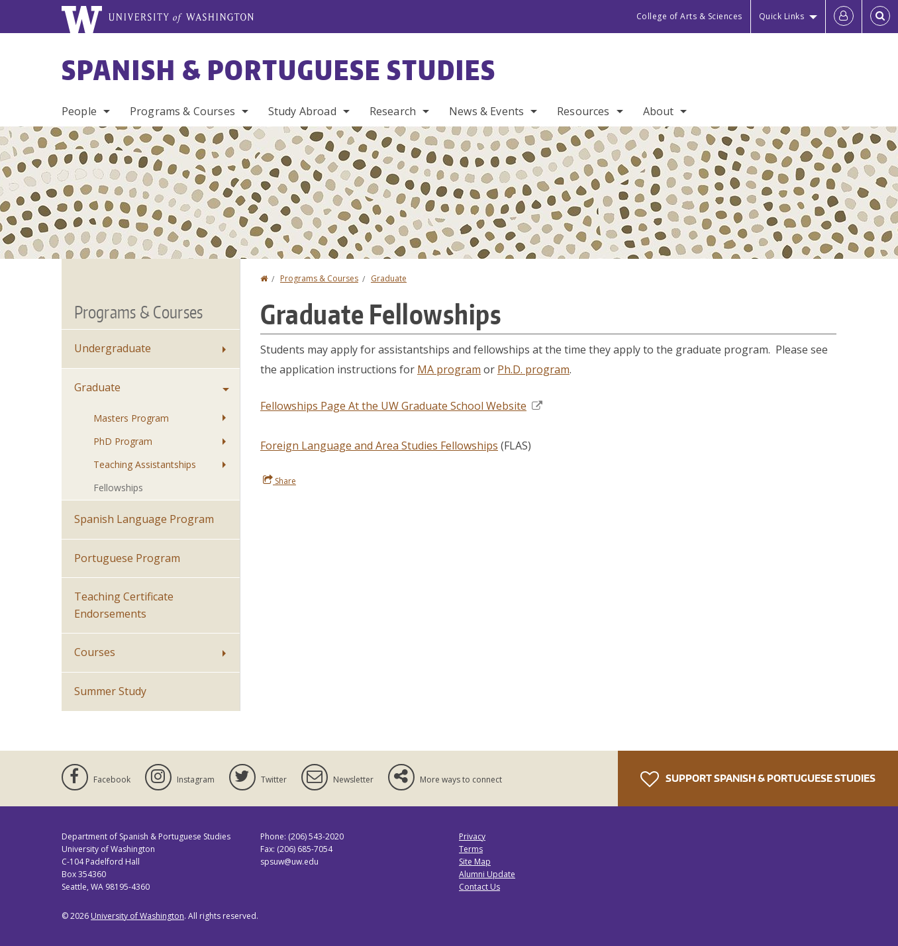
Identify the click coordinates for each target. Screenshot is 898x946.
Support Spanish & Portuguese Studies (757, 779)
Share (279, 481)
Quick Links (782, 16)
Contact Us (479, 886)
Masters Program (131, 418)
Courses (94, 652)
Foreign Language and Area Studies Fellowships (379, 445)
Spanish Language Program (144, 519)
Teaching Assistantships (144, 464)
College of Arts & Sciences (689, 16)
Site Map (475, 861)
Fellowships (118, 487)
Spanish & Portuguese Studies (279, 70)
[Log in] (844, 16)
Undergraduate (112, 348)
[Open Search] (880, 16)
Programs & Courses (182, 111)
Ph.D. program (533, 369)
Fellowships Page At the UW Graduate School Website (401, 406)
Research (393, 111)
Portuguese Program (127, 558)
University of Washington (137, 916)
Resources (583, 111)
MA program (449, 369)
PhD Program (122, 441)
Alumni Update (487, 874)
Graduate (389, 278)
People (79, 111)
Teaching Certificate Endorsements (124, 605)
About (658, 111)
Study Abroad (302, 111)
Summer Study (110, 691)
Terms (471, 849)
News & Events (486, 111)
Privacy (472, 836)
